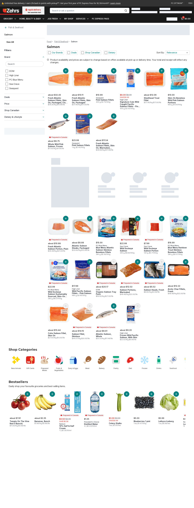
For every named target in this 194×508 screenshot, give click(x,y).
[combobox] (89, 10)
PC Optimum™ (177, 3)
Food (49, 42)
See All (10, 42)
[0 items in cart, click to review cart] (185, 19)
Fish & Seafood (13, 27)
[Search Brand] (24, 64)
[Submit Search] (125, 10)
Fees (190, 3)
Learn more (115, 3)
